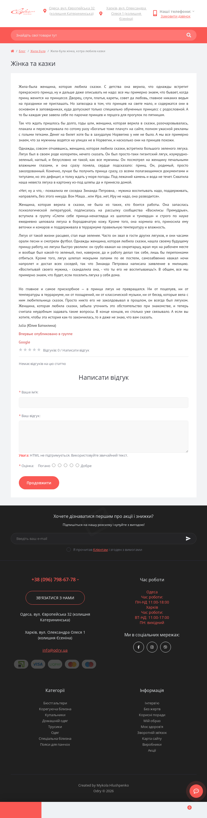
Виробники (152, 744)
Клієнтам (100, 549)
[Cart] (186, 810)
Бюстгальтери (55, 703)
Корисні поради (152, 714)
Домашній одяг (55, 720)
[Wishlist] (145, 810)
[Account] (62, 810)
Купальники (55, 714)
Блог (22, 51)
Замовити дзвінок (176, 16)
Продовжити (39, 482)
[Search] (189, 35)
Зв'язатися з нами (55, 597)
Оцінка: (26, 465)
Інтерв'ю (152, 703)
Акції (152, 750)
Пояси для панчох (55, 744)
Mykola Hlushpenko (113, 785)
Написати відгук (75, 350)
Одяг (55, 732)
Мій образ (151, 720)
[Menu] (20, 810)
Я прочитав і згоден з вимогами (107, 549)
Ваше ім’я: (28, 392)
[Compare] (103, 810)
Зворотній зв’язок (152, 732)
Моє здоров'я (152, 726)
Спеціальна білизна (55, 738)
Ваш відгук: (29, 415)
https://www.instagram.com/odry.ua (151, 647)
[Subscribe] (188, 538)
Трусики (55, 726)
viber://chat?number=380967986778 (165, 647)
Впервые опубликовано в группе (46, 333)
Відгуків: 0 (51, 350)
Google (24, 342)
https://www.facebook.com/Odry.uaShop (139, 647)
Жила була (37, 51)
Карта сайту (152, 738)
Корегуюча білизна (55, 708)
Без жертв (152, 708)
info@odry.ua (55, 650)
